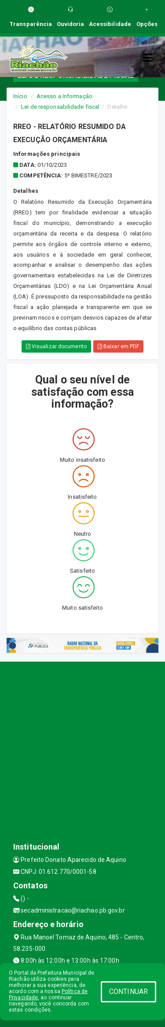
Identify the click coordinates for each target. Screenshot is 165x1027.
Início (20, 96)
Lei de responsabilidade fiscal (60, 106)
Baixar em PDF (118, 346)
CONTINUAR (128, 991)
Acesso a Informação (64, 96)
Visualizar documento (56, 346)
